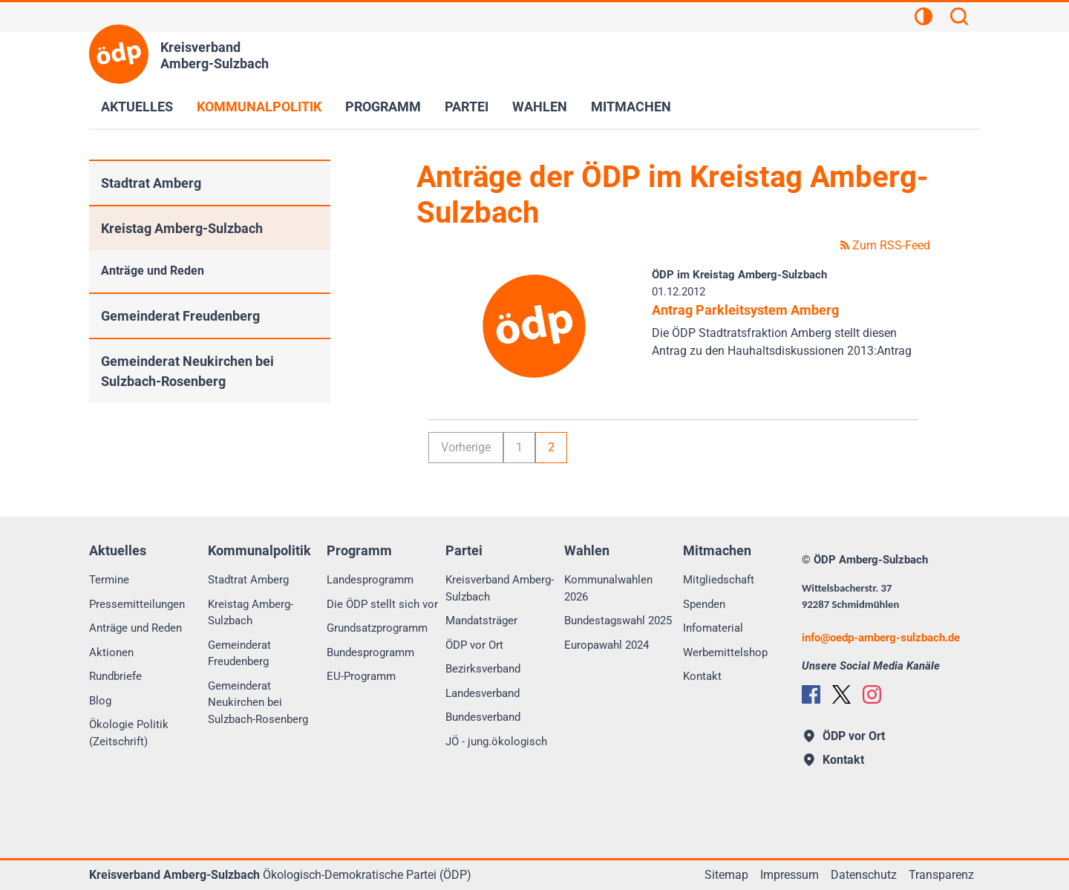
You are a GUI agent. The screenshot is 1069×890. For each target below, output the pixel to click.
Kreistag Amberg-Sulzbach (182, 228)
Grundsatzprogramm (377, 628)
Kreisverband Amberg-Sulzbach (499, 588)
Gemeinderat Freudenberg (180, 316)
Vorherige (466, 447)
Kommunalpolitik (259, 106)
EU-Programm (361, 676)
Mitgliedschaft (718, 579)
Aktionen (111, 652)
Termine (109, 579)
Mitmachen (631, 106)
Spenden (704, 604)
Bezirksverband (482, 668)
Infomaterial (713, 628)
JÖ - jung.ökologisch (496, 741)
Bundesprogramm (370, 652)
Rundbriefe (115, 676)
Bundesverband (482, 717)
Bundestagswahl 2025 (618, 620)
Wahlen (539, 106)
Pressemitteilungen (137, 604)
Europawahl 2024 (606, 645)
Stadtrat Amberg (151, 183)
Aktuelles (137, 106)
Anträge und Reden (152, 271)
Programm (383, 106)
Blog (100, 700)
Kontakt (702, 676)
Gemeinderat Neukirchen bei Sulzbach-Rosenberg (187, 371)
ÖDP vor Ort (474, 645)
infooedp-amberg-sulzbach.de (881, 637)
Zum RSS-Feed (885, 245)
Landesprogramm (370, 579)
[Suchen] (959, 18)
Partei (466, 106)
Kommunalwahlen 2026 (608, 588)
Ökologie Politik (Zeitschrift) (129, 733)
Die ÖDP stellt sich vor (382, 604)
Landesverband (482, 693)
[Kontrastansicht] (923, 18)
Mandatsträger (481, 620)
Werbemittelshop (725, 652)
